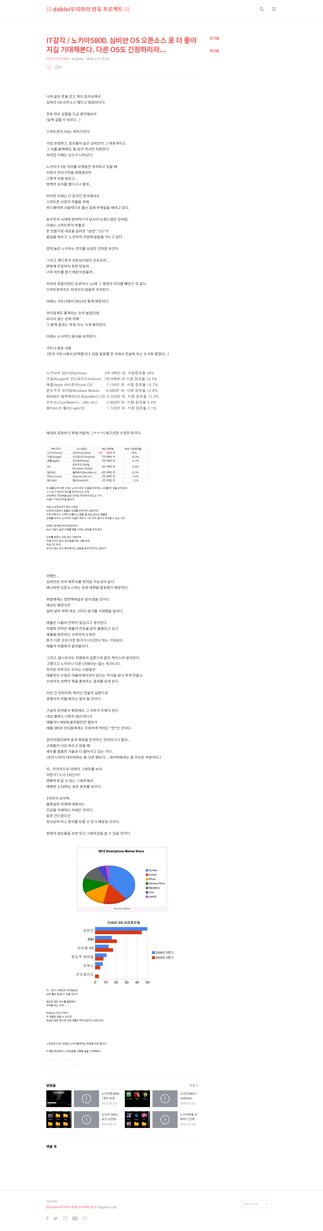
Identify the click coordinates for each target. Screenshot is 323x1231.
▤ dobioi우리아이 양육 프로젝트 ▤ (88, 9)
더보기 (193, 1085)
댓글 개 (51, 1146)
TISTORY (51, 1201)
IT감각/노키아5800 (57, 58)
